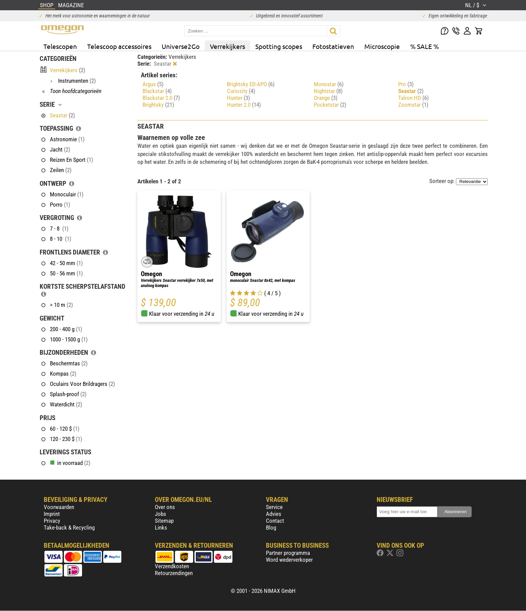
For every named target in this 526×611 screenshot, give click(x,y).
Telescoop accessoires (119, 46)
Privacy (52, 520)
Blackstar (157, 91)
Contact (275, 520)
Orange (325, 97)
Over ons (165, 507)
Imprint (52, 513)
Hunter (238, 97)
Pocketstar (330, 104)
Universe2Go (181, 46)
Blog (271, 527)
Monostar (328, 84)
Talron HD (413, 97)
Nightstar (328, 91)
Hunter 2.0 (244, 104)
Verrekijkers (227, 46)
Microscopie (382, 46)
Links (161, 527)
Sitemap (164, 520)
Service (274, 507)
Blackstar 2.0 (161, 97)
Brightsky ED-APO (250, 84)
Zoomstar (413, 104)
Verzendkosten (172, 566)
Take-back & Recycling (69, 527)
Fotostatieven (333, 46)
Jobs (160, 513)
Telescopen (60, 46)
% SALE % (424, 46)
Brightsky (158, 104)
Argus (153, 84)
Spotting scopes (278, 46)
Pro (406, 84)
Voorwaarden (59, 507)
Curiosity (241, 91)
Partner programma (288, 552)
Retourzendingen (174, 573)
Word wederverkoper (289, 559)
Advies (273, 513)
